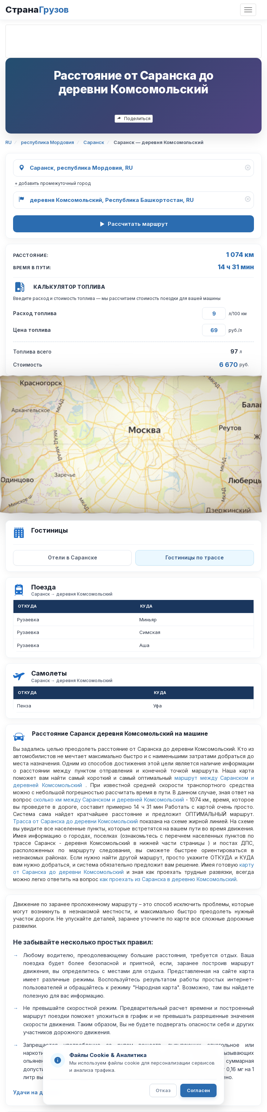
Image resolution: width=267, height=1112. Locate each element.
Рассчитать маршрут (133, 223)
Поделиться (134, 118)
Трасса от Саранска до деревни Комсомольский (75, 821)
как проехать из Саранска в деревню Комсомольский (168, 879)
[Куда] (133, 200)
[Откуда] (133, 168)
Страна (37, 9)
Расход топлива (35, 313)
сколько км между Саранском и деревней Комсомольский (108, 799)
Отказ (163, 1090)
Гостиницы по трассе (194, 557)
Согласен (198, 1090)
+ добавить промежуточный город (53, 183)
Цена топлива (32, 330)
